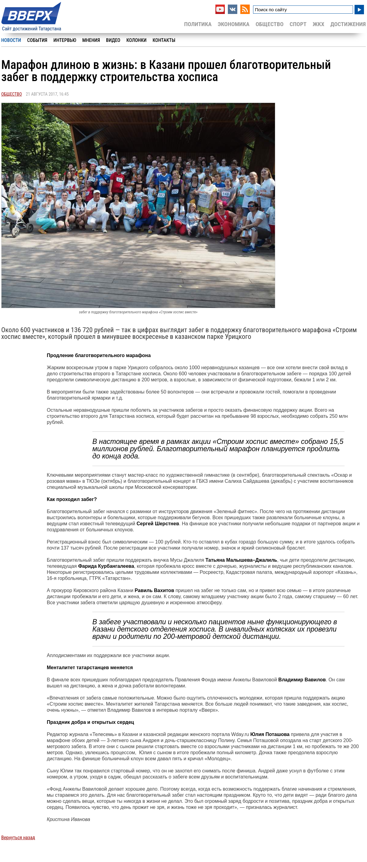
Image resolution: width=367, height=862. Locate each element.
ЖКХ (318, 24)
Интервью (64, 40)
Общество (269, 24)
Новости (11, 40)
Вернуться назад (18, 837)
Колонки (136, 40)
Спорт (298, 24)
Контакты (164, 40)
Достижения (348, 24)
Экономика (233, 24)
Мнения (91, 40)
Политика (198, 24)
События (37, 40)
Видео (113, 40)
